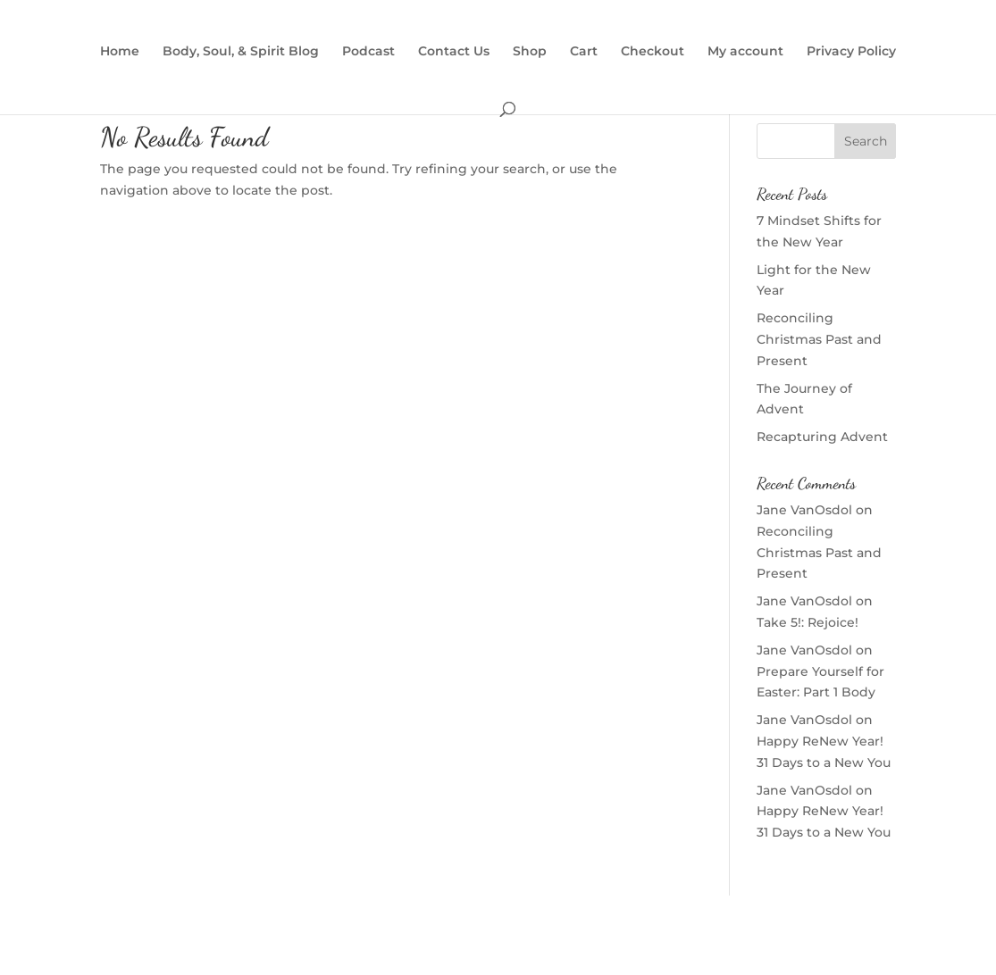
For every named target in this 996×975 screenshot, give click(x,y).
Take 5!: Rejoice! (807, 622)
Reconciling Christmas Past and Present (819, 339)
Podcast (368, 52)
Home (119, 52)
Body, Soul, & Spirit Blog (241, 52)
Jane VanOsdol (804, 510)
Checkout (652, 52)
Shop (530, 52)
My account (745, 52)
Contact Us (454, 52)
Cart (584, 52)
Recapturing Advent (822, 437)
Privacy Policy (851, 52)
